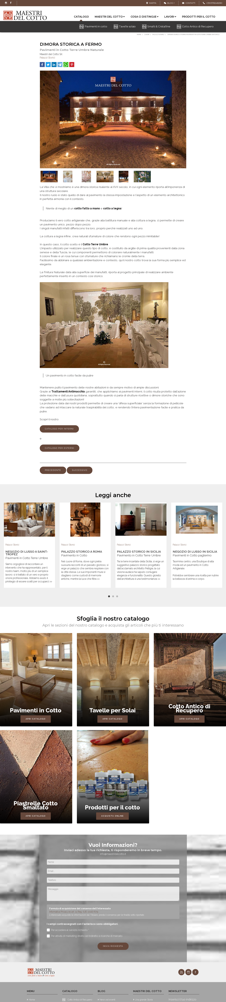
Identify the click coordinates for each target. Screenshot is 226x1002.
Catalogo (81, 17)
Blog (168, 3)
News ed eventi (107, 999)
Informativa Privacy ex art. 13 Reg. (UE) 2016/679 (73, 911)
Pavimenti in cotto (96, 26)
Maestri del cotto (110, 16)
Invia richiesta (113, 946)
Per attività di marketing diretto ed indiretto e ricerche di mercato (85, 936)
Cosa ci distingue (144, 16)
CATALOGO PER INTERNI (59, 429)
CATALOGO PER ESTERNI (59, 448)
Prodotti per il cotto (198, 16)
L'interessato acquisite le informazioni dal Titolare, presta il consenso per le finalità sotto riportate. (96, 914)
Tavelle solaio (127, 26)
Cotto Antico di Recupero (198, 26)
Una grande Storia (144, 999)
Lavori (170, 16)
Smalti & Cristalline (158, 26)
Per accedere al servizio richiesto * (68, 930)
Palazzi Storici (47, 57)
